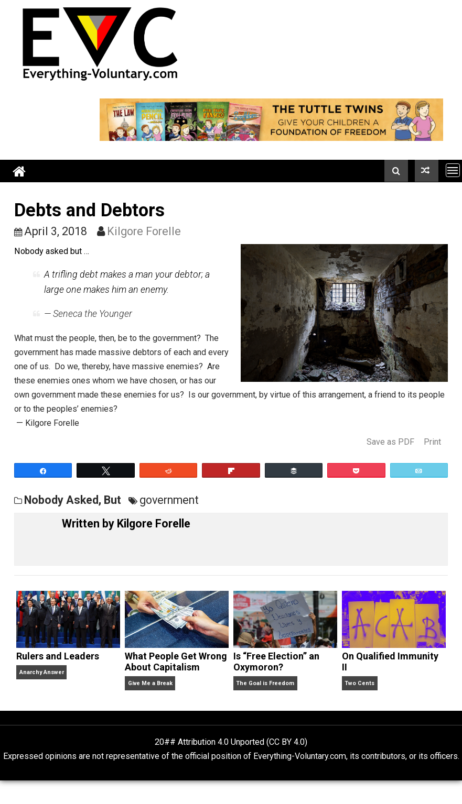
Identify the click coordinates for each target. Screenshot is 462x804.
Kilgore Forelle (144, 231)
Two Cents (359, 683)
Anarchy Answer (41, 672)
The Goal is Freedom (265, 683)
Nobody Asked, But (72, 499)
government (169, 499)
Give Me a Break (150, 683)
